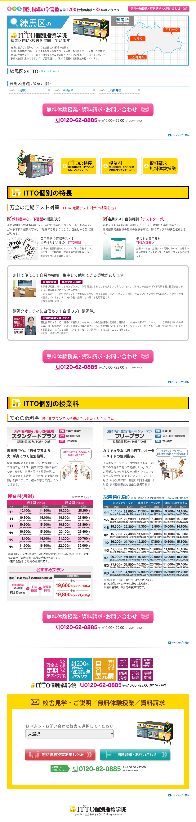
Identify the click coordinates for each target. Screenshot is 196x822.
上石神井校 (114, 90)
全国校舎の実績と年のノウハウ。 (72, 9)
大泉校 (22, 90)
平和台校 (68, 90)
